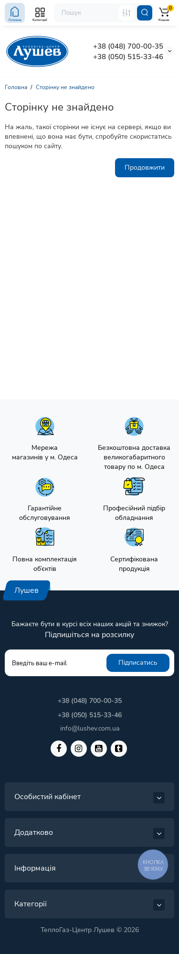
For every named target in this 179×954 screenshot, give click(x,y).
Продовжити (145, 167)
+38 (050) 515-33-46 (128, 56)
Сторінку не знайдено (65, 87)
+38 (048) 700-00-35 (128, 46)
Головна (16, 87)
